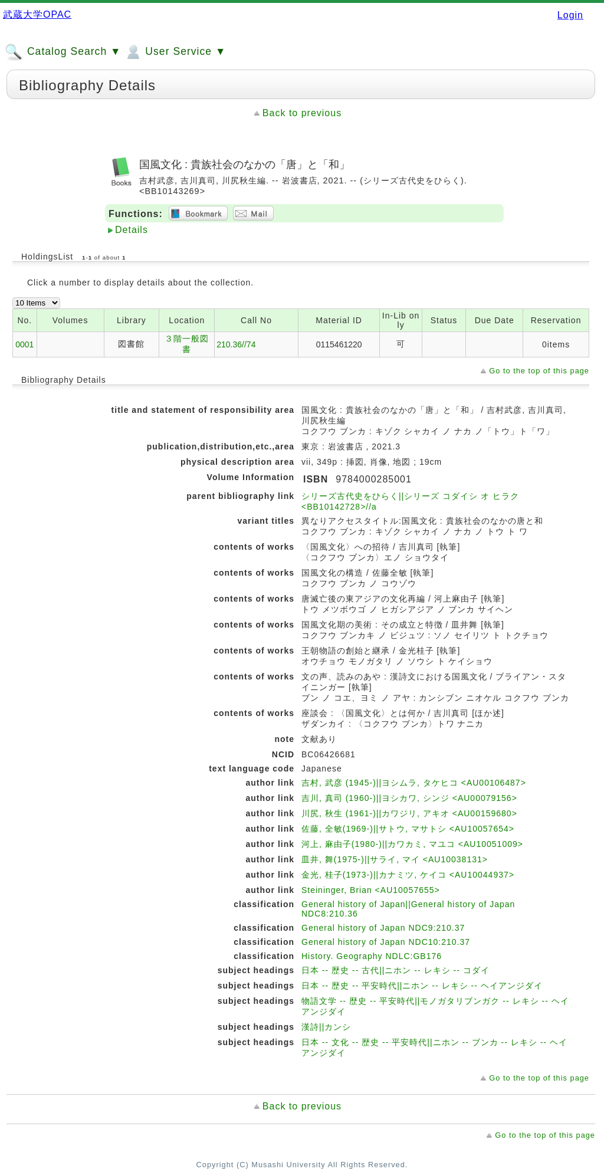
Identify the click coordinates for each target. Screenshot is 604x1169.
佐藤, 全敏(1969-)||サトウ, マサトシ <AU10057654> (407, 828)
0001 (24, 344)
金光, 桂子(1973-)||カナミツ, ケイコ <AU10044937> (407, 874)
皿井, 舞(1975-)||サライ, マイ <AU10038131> (394, 859)
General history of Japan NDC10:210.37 (385, 942)
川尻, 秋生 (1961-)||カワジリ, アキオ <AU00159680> (409, 813)
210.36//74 (235, 344)
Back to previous (302, 113)
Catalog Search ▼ (63, 52)
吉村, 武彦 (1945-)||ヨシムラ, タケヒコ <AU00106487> (413, 782)
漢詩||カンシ (326, 1027)
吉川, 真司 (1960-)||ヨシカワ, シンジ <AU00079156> (409, 798)
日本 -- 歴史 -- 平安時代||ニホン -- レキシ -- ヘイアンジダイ (422, 985)
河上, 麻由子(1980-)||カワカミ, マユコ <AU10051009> (412, 844)
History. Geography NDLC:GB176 (371, 956)
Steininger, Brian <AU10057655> (370, 890)
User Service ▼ (175, 52)
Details (131, 230)
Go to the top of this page (539, 370)
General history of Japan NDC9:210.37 (383, 927)
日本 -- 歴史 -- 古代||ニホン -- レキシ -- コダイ (395, 970)
